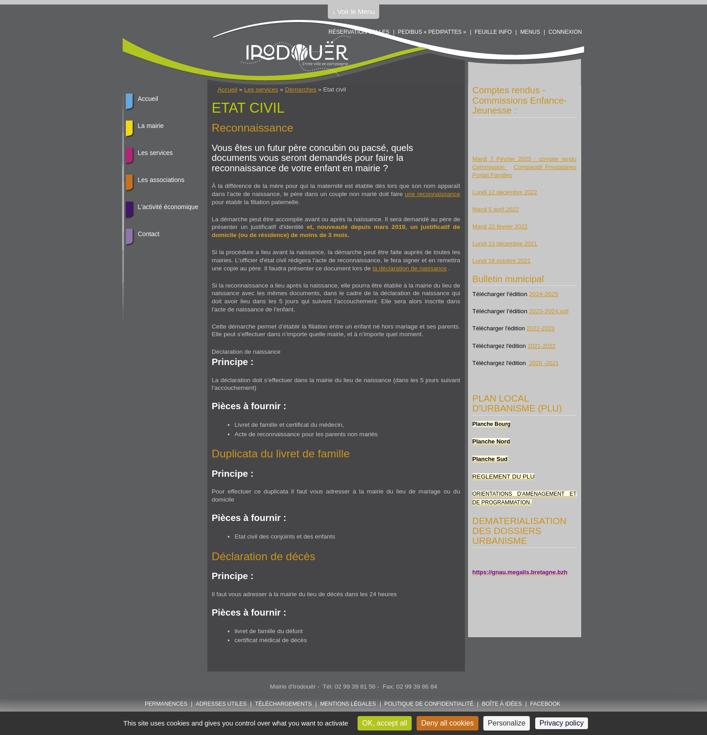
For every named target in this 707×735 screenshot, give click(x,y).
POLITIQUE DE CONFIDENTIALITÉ (428, 704)
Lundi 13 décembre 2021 (505, 243)
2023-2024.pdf (549, 311)
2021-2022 (542, 345)
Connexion (565, 32)
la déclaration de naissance (409, 268)
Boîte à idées (502, 704)
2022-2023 (541, 328)
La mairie (151, 125)
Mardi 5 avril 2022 (496, 209)
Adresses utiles (221, 704)
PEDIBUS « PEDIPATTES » (432, 32)
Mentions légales (348, 704)
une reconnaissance (432, 194)
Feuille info (493, 32)
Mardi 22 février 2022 (500, 226)
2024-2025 (543, 294)
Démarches (301, 89)
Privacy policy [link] (562, 723)
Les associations (161, 179)
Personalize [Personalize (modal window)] (507, 723)
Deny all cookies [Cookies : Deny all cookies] (447, 723)
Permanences (166, 704)
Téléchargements (283, 704)
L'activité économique (168, 206)
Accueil (228, 89)
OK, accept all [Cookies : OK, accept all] (384, 723)
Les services (261, 89)
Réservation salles (358, 32)
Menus (530, 32)
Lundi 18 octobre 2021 (502, 260)
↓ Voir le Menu (353, 11)
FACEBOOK (545, 704)
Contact (149, 233)
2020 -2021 (543, 363)
